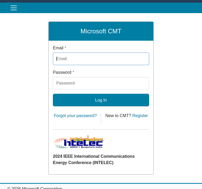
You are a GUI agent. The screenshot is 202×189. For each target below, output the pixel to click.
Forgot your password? (75, 115)
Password (63, 72)
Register (140, 115)
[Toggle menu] (13, 8)
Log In (101, 100)
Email (59, 48)
